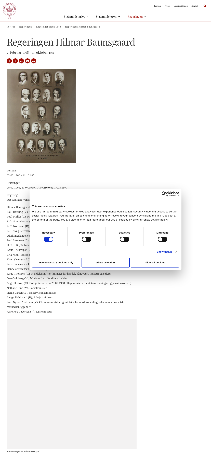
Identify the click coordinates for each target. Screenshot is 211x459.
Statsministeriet (74, 16)
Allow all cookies (154, 262)
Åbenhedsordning (118, 442)
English (194, 6)
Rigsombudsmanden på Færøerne (175, 438)
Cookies (114, 433)
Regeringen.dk (167, 433)
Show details (165, 251)
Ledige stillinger (181, 6)
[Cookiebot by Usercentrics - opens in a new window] (164, 193)
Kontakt (157, 6)
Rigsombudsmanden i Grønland (174, 442)
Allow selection (105, 262)
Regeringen (135, 16)
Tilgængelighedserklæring (122, 446)
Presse (167, 6)
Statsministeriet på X (170, 429)
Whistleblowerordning (120, 450)
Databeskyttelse (117, 429)
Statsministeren (106, 16)
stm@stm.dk (70, 446)
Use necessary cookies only (56, 262)
